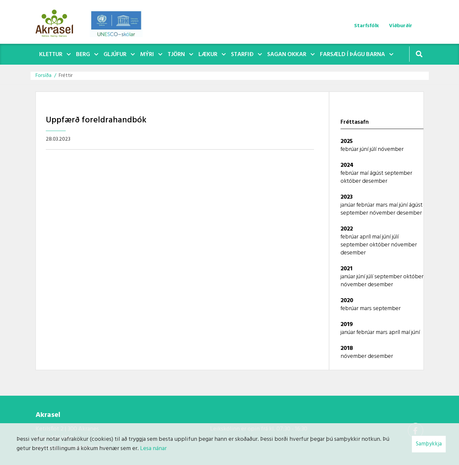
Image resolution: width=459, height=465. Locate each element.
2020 (347, 300)
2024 (347, 165)
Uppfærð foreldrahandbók (96, 120)
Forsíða (43, 75)
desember (374, 181)
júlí (374, 149)
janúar (348, 205)
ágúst (377, 173)
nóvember (391, 149)
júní (365, 149)
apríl (366, 237)
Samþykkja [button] (429, 443)
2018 (347, 348)
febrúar (350, 149)
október (351, 181)
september (398, 173)
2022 (347, 229)
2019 (347, 324)
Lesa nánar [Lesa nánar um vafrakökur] (153, 448)
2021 (346, 269)
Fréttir (66, 75)
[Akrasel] (58, 22)
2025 (347, 141)
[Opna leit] (419, 54)
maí (365, 173)
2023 (347, 197)
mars (382, 205)
